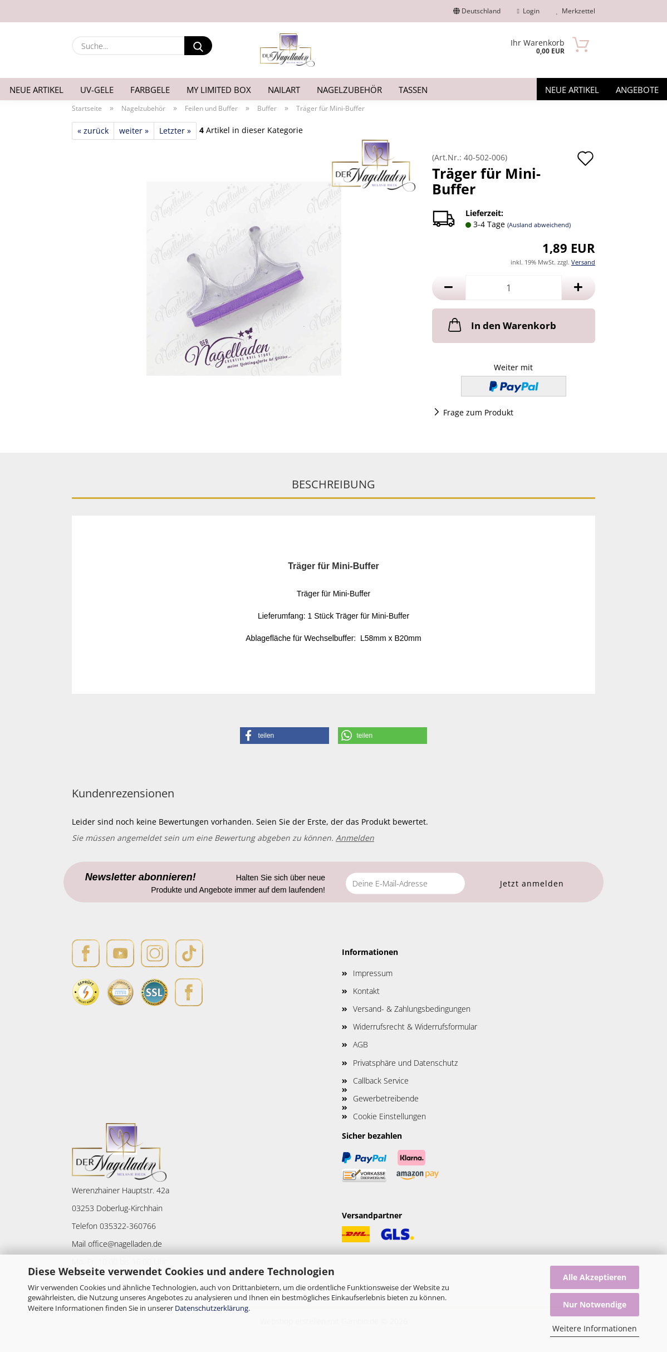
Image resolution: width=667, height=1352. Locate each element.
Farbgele (150, 89)
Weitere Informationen (594, 1328)
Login (528, 11)
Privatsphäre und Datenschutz (405, 1062)
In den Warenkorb (501, 325)
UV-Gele (97, 89)
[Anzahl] (513, 287)
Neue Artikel (36, 89)
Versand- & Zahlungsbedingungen (411, 1008)
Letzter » (175, 130)
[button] (448, 287)
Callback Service (381, 1080)
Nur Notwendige (594, 1304)
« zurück (93, 130)
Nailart (284, 89)
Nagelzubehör (349, 89)
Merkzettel (575, 11)
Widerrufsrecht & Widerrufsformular (415, 1026)
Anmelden (355, 837)
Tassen (413, 89)
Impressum (373, 973)
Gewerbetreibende (386, 1098)
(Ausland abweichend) (539, 225)
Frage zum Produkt (478, 412)
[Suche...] (198, 45)
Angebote (637, 89)
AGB (360, 1044)
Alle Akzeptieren (594, 1277)
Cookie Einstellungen (389, 1116)
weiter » (134, 130)
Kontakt (366, 991)
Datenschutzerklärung (211, 1308)
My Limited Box (219, 89)
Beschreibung (333, 484)
